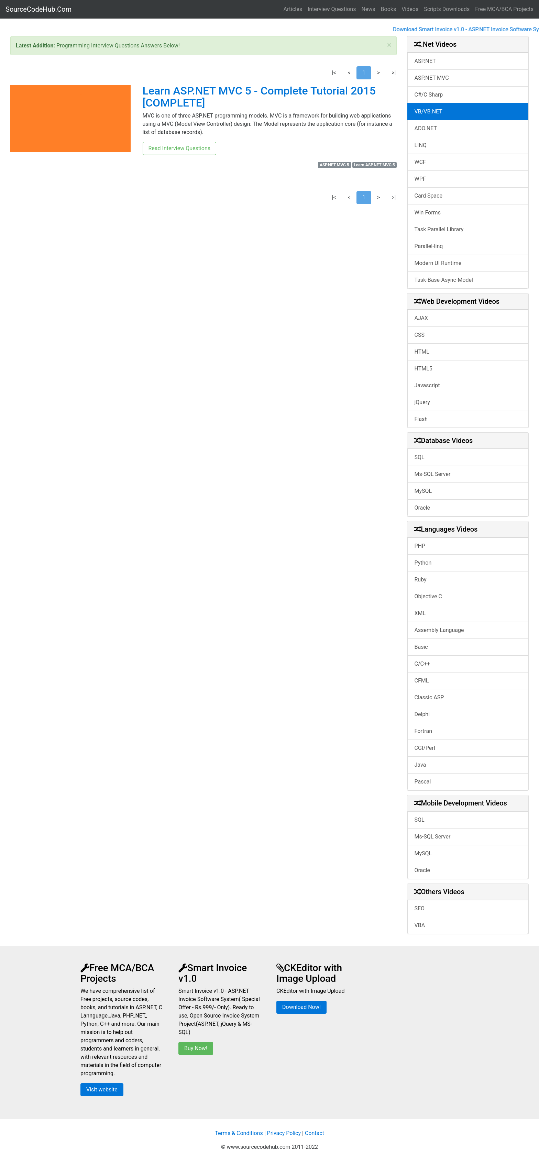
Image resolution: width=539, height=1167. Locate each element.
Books (388, 9)
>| (394, 72)
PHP (420, 546)
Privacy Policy (284, 1133)
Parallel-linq (429, 246)
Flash (421, 419)
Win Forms (428, 212)
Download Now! (301, 1007)
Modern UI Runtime (438, 263)
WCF (420, 162)
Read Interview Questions (179, 148)
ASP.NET (425, 61)
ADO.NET (426, 128)
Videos (410, 9)
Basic (421, 647)
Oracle (422, 507)
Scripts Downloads (447, 9)
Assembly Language (439, 630)
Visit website (102, 1089)
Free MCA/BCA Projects (504, 9)
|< (334, 72)
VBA (420, 925)
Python (423, 562)
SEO (420, 908)
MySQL (423, 491)
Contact (314, 1133)
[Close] (389, 45)
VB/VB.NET (428, 111)
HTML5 (423, 368)
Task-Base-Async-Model (444, 280)
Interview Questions (332, 9)
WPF (420, 179)
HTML (422, 351)
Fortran (423, 731)
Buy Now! (195, 1048)
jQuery (422, 402)
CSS (420, 335)
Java (420, 765)
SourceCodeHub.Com (39, 9)
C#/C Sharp (429, 94)
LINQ (421, 145)
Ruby (421, 579)
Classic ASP (429, 697)
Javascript (427, 385)
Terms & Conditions (239, 1133)
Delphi (422, 714)
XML (420, 613)
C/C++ (422, 663)
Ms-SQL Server (433, 474)
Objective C (428, 596)
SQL (420, 457)
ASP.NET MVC (432, 78)
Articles (293, 9)
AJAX (421, 318)
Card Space (428, 195)
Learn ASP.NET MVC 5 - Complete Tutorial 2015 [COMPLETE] (259, 96)
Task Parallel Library (439, 229)
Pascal (423, 781)
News (368, 9)
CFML (422, 680)
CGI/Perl (425, 748)
